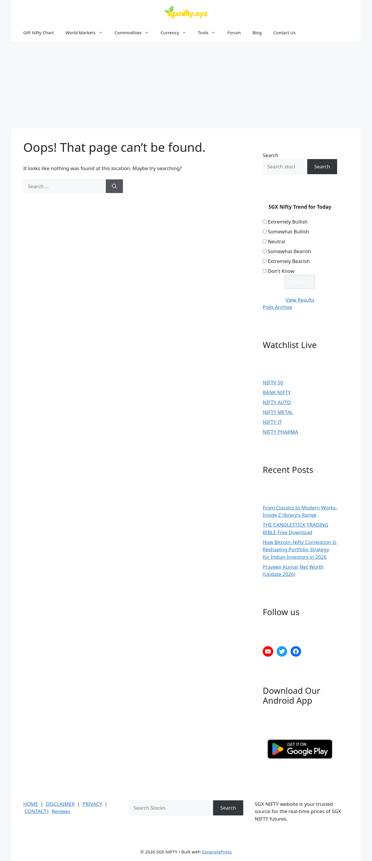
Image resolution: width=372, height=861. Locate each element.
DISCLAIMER (60, 804)
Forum (234, 32)
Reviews (61, 811)
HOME (30, 804)
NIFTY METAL (278, 412)
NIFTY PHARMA (280, 431)
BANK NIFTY (277, 392)
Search (270, 155)
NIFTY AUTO (277, 402)
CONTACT (35, 811)
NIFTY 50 (273, 382)
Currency (176, 32)
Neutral (276, 241)
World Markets (86, 32)
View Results (299, 299)
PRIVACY (92, 804)
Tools (210, 32)
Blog (257, 32)
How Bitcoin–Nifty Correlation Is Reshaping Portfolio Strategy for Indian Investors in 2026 (300, 549)
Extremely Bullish (287, 221)
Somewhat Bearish (289, 251)
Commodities (135, 32)
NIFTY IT (272, 422)
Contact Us (284, 32)
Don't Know (281, 271)
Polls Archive (277, 307)
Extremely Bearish (289, 261)
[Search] (114, 186)
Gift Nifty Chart (38, 32)
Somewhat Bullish (288, 231)
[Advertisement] (186, 84)
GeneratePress (217, 852)
